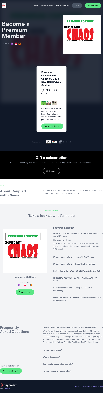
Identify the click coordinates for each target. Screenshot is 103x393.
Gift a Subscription (62, 5)
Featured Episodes (47, 5)
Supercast (7, 388)
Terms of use (86, 386)
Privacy (77, 386)
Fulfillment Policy (98, 386)
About (36, 5)
